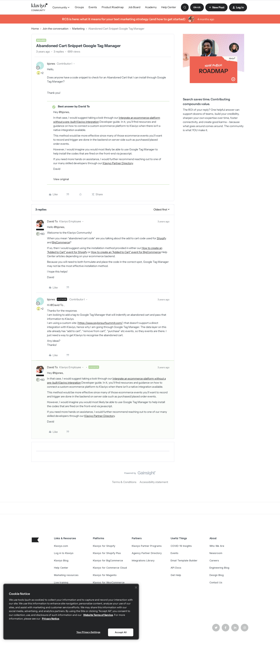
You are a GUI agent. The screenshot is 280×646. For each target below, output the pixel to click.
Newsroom (215, 553)
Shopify (161, 238)
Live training (61, 582)
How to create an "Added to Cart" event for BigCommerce (126, 252)
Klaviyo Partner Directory (118, 163)
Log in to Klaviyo (63, 553)
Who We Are (216, 545)
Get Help (176, 575)
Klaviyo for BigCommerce (108, 560)
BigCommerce (61, 242)
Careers (214, 560)
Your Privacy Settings (88, 632)
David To (52, 221)
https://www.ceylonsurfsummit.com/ (100, 323)
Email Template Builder (184, 560)
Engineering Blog (219, 567)
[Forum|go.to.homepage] (39, 7)
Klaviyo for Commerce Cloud (110, 567)
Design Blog (216, 575)
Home (35, 28)
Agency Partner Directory (147, 553)
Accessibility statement (154, 482)
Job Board (134, 7)
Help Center (168, 7)
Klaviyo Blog (61, 560)
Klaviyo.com (61, 545)
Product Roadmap (113, 7)
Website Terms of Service (98, 614)
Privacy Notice (50, 618)
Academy (151, 7)
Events (93, 7)
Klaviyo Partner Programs (147, 545)
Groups (79, 7)
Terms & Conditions (124, 482)
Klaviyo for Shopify (104, 545)
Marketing (78, 28)
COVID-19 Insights (181, 545)
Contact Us (215, 582)
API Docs (176, 567)
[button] (197, 7)
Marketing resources (66, 575)
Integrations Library (143, 560)
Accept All (120, 632)
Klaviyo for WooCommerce (109, 582)
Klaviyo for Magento (105, 575)
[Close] (136, 587)
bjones (51, 63)
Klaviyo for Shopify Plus (107, 553)
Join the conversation (55, 28)
